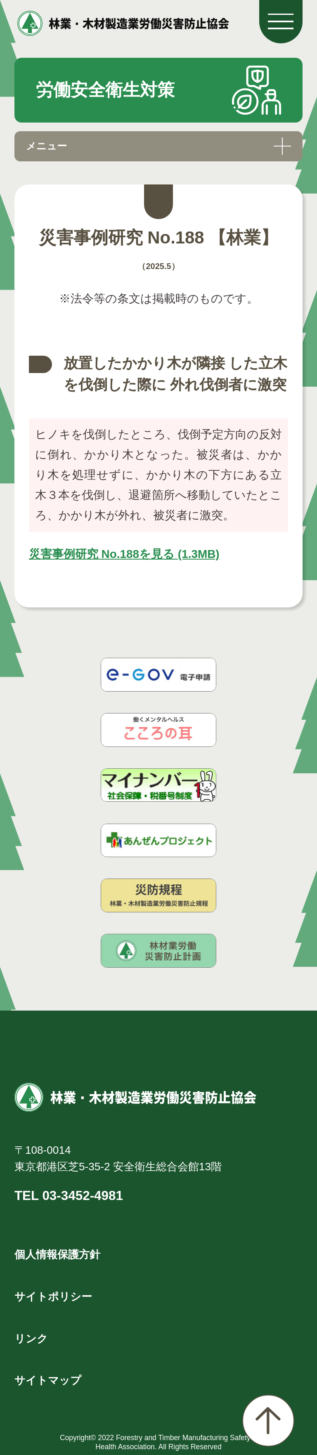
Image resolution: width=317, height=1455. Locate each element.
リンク (31, 1338)
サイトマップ (47, 1380)
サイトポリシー (53, 1296)
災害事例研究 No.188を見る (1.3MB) (124, 554)
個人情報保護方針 (57, 1254)
